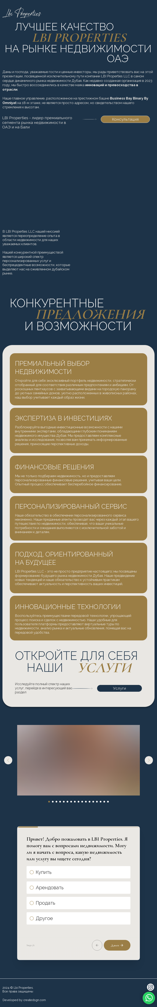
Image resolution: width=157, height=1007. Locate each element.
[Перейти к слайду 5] (64, 801)
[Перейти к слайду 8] (75, 801)
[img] (150, 13)
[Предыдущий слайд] (8, 760)
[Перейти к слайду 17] (108, 801)
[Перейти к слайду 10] (82, 801)
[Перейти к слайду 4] (60, 801)
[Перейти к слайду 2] (53, 801)
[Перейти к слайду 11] (86, 801)
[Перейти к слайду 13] (93, 801)
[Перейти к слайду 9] (78, 801)
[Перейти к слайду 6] (67, 801)
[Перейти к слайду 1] (49, 801)
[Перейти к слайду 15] (100, 801)
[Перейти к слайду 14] (97, 801)
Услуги (119, 688)
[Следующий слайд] (149, 760)
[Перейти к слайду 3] (56, 801)
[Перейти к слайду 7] (71, 801)
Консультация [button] (125, 119)
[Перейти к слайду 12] (89, 801)
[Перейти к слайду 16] (104, 801)
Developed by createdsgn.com (24, 1000)
